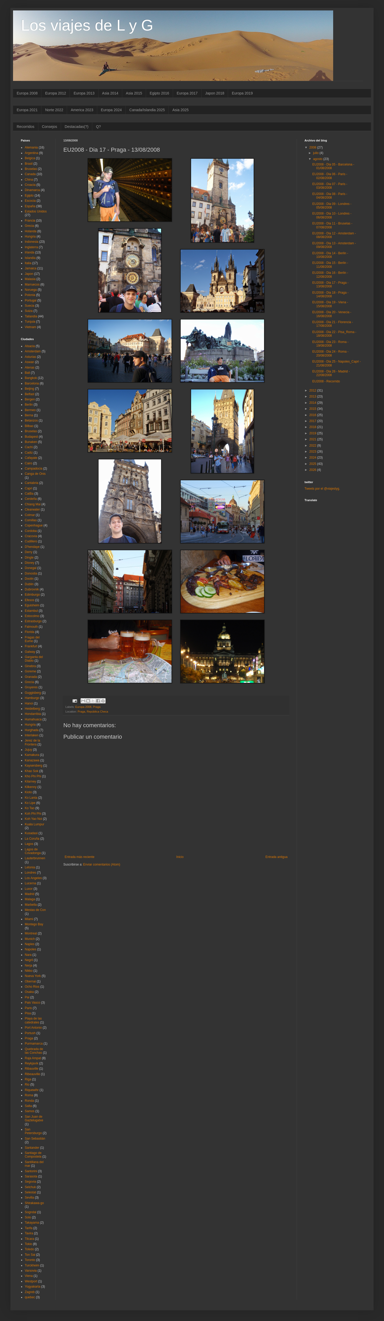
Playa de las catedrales (33, 1020)
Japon (29, 274)
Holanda (30, 231)
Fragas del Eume (32, 639)
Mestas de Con (35, 910)
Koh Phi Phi (33, 813)
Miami (29, 919)
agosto (318, 159)
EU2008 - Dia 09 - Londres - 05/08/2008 (331, 205)
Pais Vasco (32, 1002)
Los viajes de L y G (87, 25)
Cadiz (29, 452)
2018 (313, 427)
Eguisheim (32, 605)
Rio (27, 1084)
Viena (29, 1276)
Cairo (28, 463)
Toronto (30, 1260)
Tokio (28, 1244)
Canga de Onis (35, 474)
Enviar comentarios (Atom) (101, 864)
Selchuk (30, 1187)
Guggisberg (33, 693)
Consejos (49, 127)
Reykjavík (31, 1063)
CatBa (29, 493)
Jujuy (28, 749)
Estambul (31, 611)
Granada (31, 677)
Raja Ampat (33, 1058)
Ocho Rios (32, 986)
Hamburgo (32, 698)
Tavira (29, 1233)
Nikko (29, 971)
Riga (28, 1079)
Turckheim (32, 1265)
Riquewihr (32, 1090)
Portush (30, 1033)
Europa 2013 (84, 93)
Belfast (29, 394)
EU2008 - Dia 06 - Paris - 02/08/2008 (329, 176)
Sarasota (31, 1176)
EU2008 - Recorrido (326, 381)
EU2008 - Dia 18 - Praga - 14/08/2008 (330, 294)
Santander (32, 1148)
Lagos (29, 844)
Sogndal (30, 1212)
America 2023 (82, 110)
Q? (98, 127)
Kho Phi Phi (33, 776)
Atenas (29, 367)
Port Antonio (33, 1027)
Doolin (29, 578)
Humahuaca (33, 719)
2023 (313, 451)
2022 (313, 445)
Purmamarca (34, 1043)
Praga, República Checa (93, 711)
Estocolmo (32, 616)
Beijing (29, 388)
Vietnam (30, 327)
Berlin (29, 404)
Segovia (30, 1181)
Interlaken (32, 735)
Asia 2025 (180, 110)
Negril (29, 960)
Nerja (28, 965)
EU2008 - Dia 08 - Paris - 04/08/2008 (329, 195)
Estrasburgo (33, 621)
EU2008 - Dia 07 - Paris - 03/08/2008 (329, 185)
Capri (28, 488)
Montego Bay (34, 924)
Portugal (30, 300)
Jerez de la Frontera (32, 742)
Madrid (29, 894)
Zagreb (30, 1292)
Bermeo (30, 410)
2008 (313, 147)
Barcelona (32, 383)
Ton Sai (30, 1255)
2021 (313, 439)
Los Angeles (33, 878)
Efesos (29, 600)
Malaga (30, 899)
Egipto (29, 195)
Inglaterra (31, 247)
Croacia (30, 185)
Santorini (31, 1171)
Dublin (29, 584)
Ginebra (30, 666)
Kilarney (30, 781)
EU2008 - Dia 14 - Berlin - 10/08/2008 (330, 255)
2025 (313, 464)
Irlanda (29, 252)
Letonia (30, 867)
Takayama (32, 1222)
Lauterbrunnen (35, 858)
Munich (30, 939)
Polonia (30, 295)
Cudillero (31, 541)
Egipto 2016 (159, 93)
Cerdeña (31, 499)
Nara (28, 955)
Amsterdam (33, 351)
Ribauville (31, 1068)
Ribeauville (32, 1074)
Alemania (31, 147)
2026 (313, 470)
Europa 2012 (55, 93)
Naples (29, 944)
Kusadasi (31, 833)
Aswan (29, 362)
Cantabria (31, 483)
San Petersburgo (33, 1131)
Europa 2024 (111, 110)
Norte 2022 (54, 110)
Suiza (29, 311)
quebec (30, 1297)
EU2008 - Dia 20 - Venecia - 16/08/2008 (331, 314)
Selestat (30, 1192)
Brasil (29, 163)
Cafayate (31, 458)
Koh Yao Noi (33, 819)
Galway (30, 652)
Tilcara (29, 1239)
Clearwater (32, 509)
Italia (28, 263)
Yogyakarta (32, 1286)
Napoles (30, 949)
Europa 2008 (27, 93)
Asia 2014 (110, 93)
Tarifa (28, 1228)
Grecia (29, 226)
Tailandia (31, 316)
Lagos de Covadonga (33, 851)
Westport (31, 1281)
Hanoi (29, 703)
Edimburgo (32, 594)
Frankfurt (31, 646)
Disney (29, 563)
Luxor (29, 889)
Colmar (30, 515)
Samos (29, 1111)
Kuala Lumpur (34, 824)
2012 (313, 390)
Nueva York (33, 976)
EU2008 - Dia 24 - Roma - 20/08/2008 (330, 353)
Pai (27, 997)
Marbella (31, 905)
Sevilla (29, 1197)
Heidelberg (32, 708)
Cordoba (31, 531)
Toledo (29, 1249)
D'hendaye (32, 547)
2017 (313, 421)
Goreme (30, 671)
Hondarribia (33, 714)
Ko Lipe (30, 803)
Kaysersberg (33, 765)
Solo (28, 1217)
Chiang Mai (33, 504)
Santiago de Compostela (33, 1154)
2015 (313, 409)
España (30, 206)
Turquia (30, 321)
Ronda (29, 1101)
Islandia (30, 258)
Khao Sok (31, 771)
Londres (30, 872)
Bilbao (29, 426)
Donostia (31, 573)
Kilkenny (30, 787)
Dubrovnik (32, 589)
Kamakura (32, 755)
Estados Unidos (36, 211)
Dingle (29, 557)
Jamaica (30, 268)
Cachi (29, 447)
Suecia (29, 305)
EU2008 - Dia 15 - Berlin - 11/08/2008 (330, 264)
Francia (30, 220)
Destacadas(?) (76, 127)
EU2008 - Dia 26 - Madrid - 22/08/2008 (331, 373)
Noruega (31, 290)
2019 (313, 433)
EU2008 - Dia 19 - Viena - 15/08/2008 (330, 304)
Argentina (31, 153)
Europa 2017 (187, 93)
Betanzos (31, 420)
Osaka (29, 992)
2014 (313, 403)
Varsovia (31, 1270)
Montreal (31, 933)
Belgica (30, 158)
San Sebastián (35, 1138)
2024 (313, 457)
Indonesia (31, 242)
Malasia (30, 279)
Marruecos (32, 284)
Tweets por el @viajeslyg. (322, 488)
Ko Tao (29, 808)
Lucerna (30, 883)
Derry (28, 552)
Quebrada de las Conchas (34, 1051)
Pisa (28, 1013)
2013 (313, 396)
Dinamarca (32, 190)
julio (316, 153)
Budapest (31, 437)
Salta (28, 1106)
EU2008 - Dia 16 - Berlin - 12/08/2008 (330, 274)
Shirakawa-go (34, 1203)
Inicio (180, 857)
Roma (29, 1095)
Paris (28, 1008)
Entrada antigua (276, 857)
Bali (27, 373)
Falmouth (31, 627)
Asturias (30, 357)
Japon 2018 (214, 93)
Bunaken (31, 442)
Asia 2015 (134, 93)
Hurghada (32, 730)
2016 (313, 415)
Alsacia (30, 346)
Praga (97, 706)
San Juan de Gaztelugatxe (34, 1118)
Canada (30, 174)
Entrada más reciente (79, 857)
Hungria (30, 236)
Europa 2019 (242, 93)
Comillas (31, 520)
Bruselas (31, 169)
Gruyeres (31, 687)
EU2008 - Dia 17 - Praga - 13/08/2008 (330, 284)
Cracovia (31, 536)
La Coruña (32, 838)
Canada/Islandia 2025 (147, 110)
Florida (29, 632)
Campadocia (33, 468)
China (29, 179)
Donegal (30, 568)
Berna (29, 415)
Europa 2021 (27, 110)
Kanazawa (32, 760)
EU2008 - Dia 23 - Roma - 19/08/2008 (330, 343)
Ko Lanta (31, 797)
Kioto (28, 792)
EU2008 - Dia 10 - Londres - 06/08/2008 (331, 215)
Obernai (30, 981)
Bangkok (31, 378)
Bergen (30, 399)
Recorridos (25, 127)
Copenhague (34, 525)
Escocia (30, 201)
